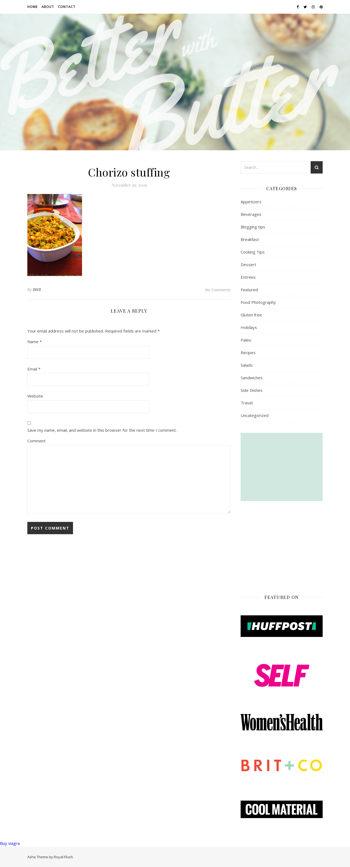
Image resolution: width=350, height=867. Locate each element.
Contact (66, 6)
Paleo (246, 340)
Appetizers (251, 201)
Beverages (251, 214)
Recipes (248, 352)
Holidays (249, 327)
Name (34, 341)
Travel (247, 402)
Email (33, 369)
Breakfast (250, 239)
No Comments (218, 289)
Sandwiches (251, 377)
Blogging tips (253, 227)
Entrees (248, 277)
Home (32, 6)
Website (35, 396)
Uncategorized (255, 415)
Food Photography (258, 302)
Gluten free (251, 315)
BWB (37, 289)
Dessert (248, 264)
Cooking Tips (253, 252)
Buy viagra (10, 843)
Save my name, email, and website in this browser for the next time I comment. (102, 430)
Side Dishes (251, 390)
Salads (247, 365)
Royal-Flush (63, 856)
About (48, 6)
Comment (36, 440)
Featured (249, 289)
